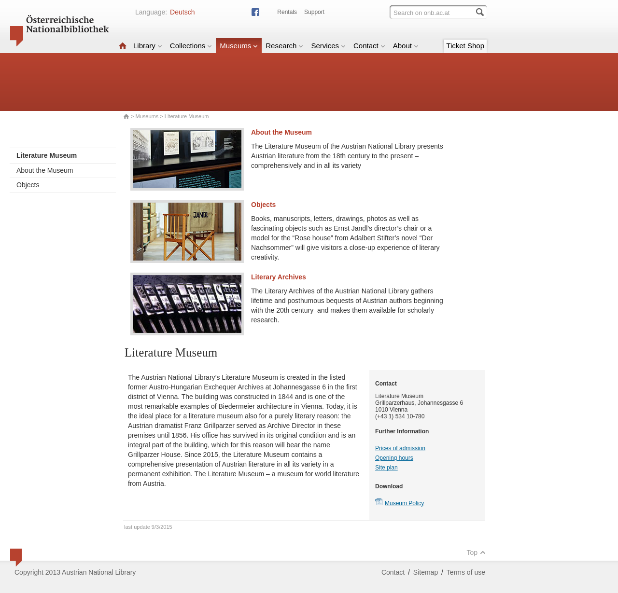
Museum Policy (404, 503)
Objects (27, 185)
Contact (369, 45)
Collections (191, 45)
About (406, 45)
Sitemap (425, 572)
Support (314, 12)
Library (147, 45)
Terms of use (466, 572)
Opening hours (394, 458)
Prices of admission (400, 448)
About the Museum (44, 170)
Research (284, 45)
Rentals (287, 12)
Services (328, 45)
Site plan (386, 467)
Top (476, 552)
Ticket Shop (465, 45)
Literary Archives (278, 277)
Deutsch (182, 12)
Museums (239, 45)
